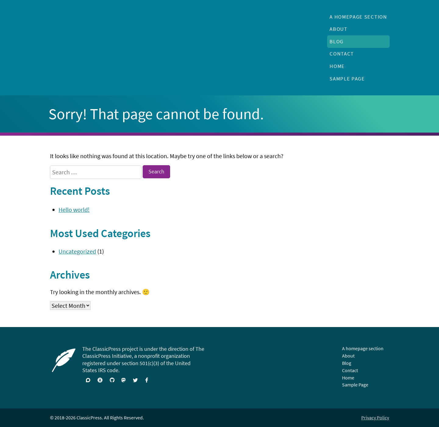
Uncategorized (77, 251)
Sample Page (347, 78)
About (338, 29)
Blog (337, 41)
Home (337, 66)
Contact (342, 53)
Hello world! (74, 209)
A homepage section (358, 16)
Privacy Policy (375, 418)
